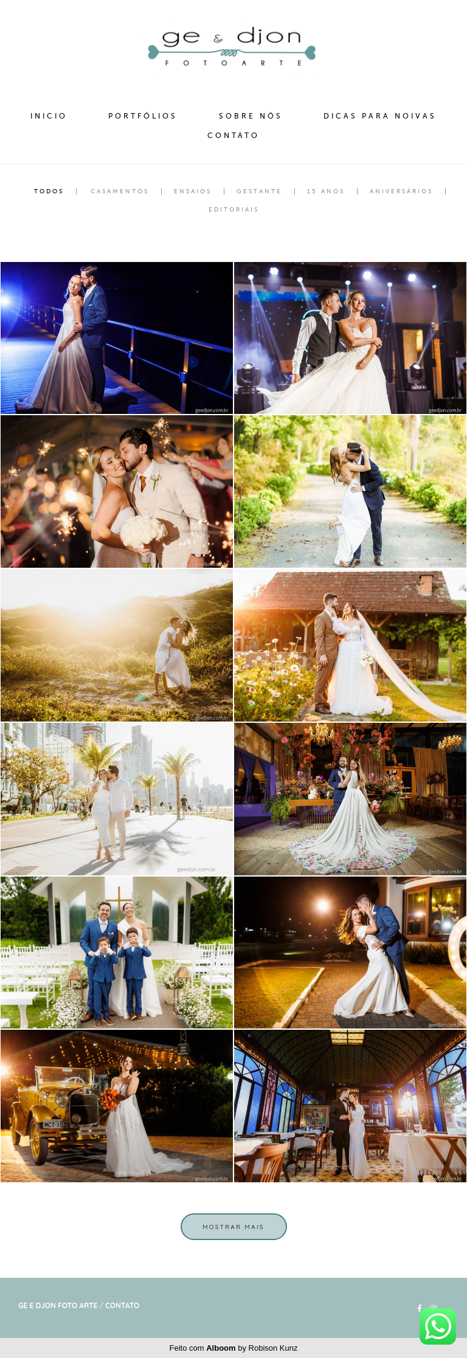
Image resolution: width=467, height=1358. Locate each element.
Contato (122, 1305)
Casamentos (120, 191)
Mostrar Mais (233, 1226)
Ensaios (193, 191)
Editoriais (234, 210)
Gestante (259, 191)
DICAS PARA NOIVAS (380, 116)
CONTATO (233, 135)
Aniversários (401, 191)
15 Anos (326, 191)
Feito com (234, 1348)
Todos (49, 191)
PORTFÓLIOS (143, 116)
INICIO (48, 116)
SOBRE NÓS (251, 116)
